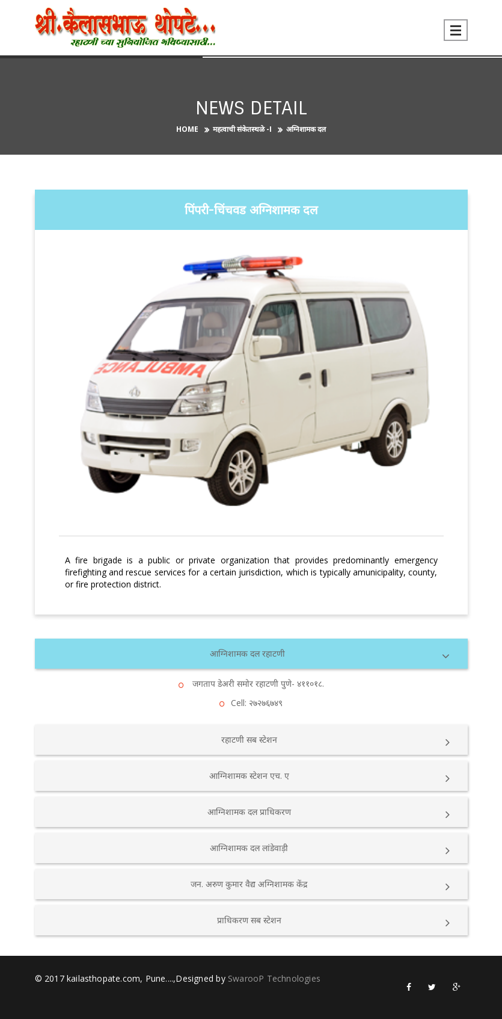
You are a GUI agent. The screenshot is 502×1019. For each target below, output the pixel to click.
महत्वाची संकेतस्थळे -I (242, 129)
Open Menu (456, 30)
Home (187, 129)
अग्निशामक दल (306, 129)
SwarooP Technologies (274, 978)
